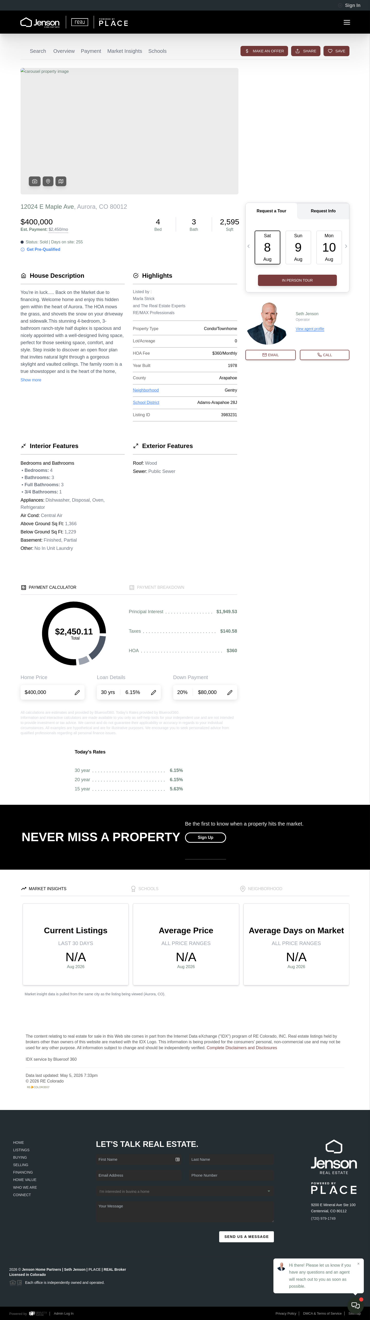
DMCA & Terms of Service (322, 1313)
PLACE (94, 1269)
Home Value (24, 1180)
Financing (23, 1172)
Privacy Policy (285, 1313)
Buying (20, 1157)
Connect (22, 1195)
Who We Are (25, 1187)
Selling (20, 1165)
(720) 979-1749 (323, 1218)
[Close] (358, 1264)
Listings (21, 1150)
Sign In (349, 5)
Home (18, 1142)
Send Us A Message (246, 1237)
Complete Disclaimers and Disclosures (242, 1048)
